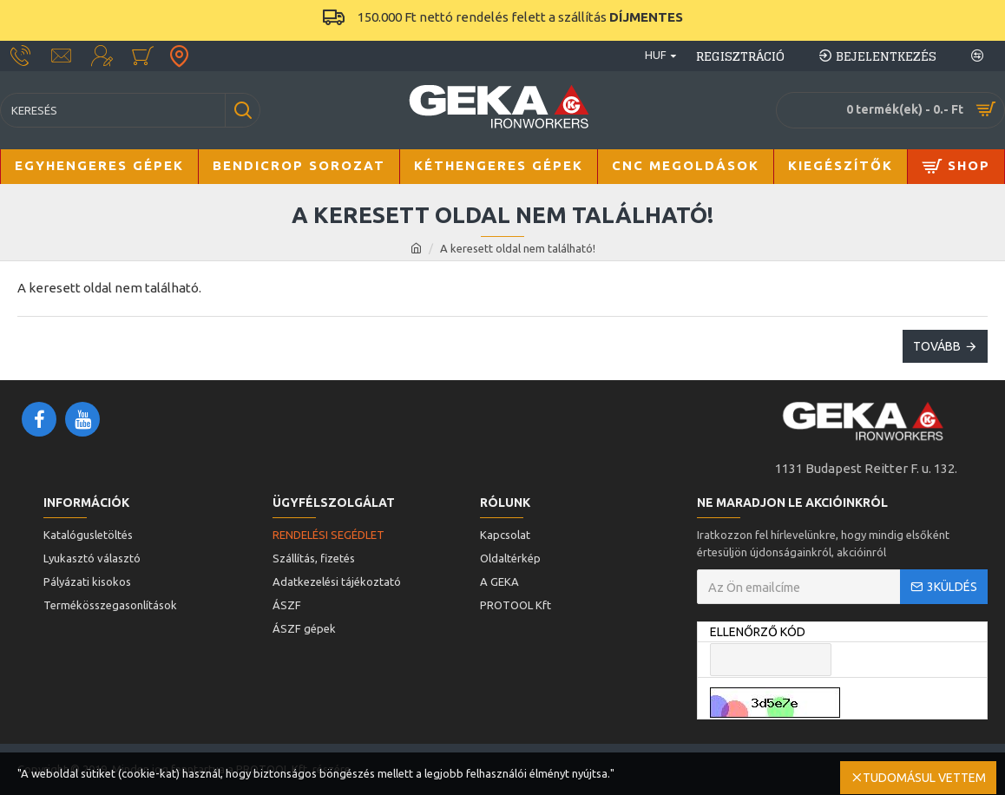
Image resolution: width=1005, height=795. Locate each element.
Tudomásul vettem (924, 778)
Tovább (937, 346)
